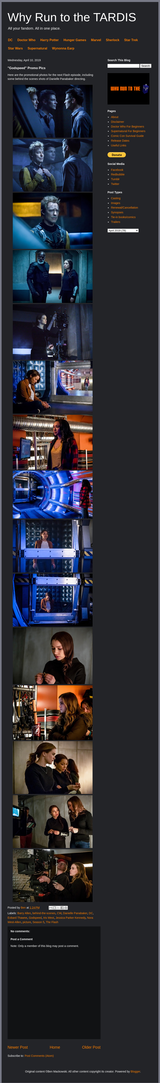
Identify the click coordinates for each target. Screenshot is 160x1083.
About (114, 117)
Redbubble (117, 174)
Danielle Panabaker (75, 913)
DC (10, 40)
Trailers (115, 221)
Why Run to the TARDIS (72, 17)
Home (55, 1047)
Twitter (115, 184)
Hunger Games (74, 40)
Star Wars (15, 48)
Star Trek (131, 40)
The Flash (52, 922)
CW (59, 913)
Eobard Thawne (17, 917)
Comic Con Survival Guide (127, 135)
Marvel (96, 40)
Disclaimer (117, 121)
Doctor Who (26, 40)
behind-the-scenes (44, 913)
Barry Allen (24, 913)
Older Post (91, 1047)
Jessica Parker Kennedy (71, 917)
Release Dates (120, 140)
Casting (115, 198)
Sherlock (113, 40)
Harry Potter (49, 40)
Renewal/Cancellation (124, 207)
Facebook (117, 169)
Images (115, 203)
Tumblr (115, 179)
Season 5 (38, 922)
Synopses (117, 212)
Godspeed (35, 917)
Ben (24, 907)
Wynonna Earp (63, 48)
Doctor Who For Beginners (127, 126)
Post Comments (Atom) (39, 1055)
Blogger (135, 1071)
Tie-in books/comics (123, 217)
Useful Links (118, 145)
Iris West (48, 917)
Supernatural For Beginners (128, 131)
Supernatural (37, 48)
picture (27, 922)
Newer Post (18, 1047)
